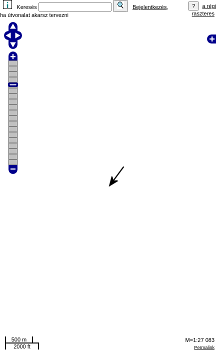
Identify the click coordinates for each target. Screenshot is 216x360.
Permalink (204, 347)
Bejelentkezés (149, 7)
